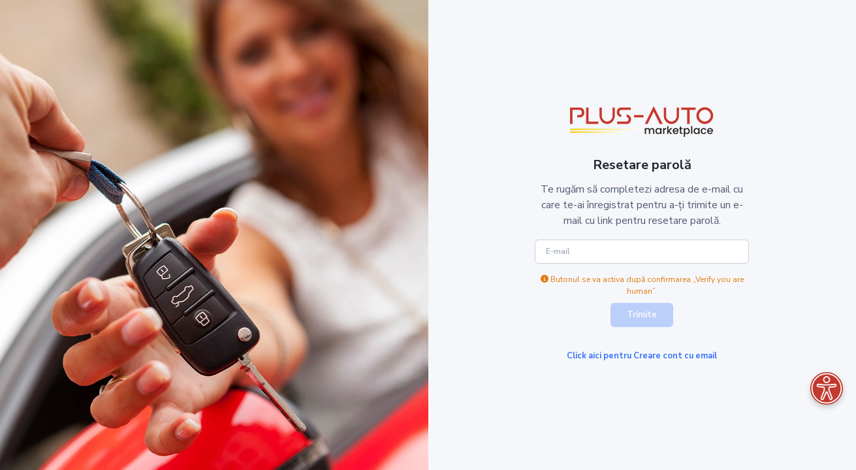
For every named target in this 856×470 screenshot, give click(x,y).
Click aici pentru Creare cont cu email (642, 356)
